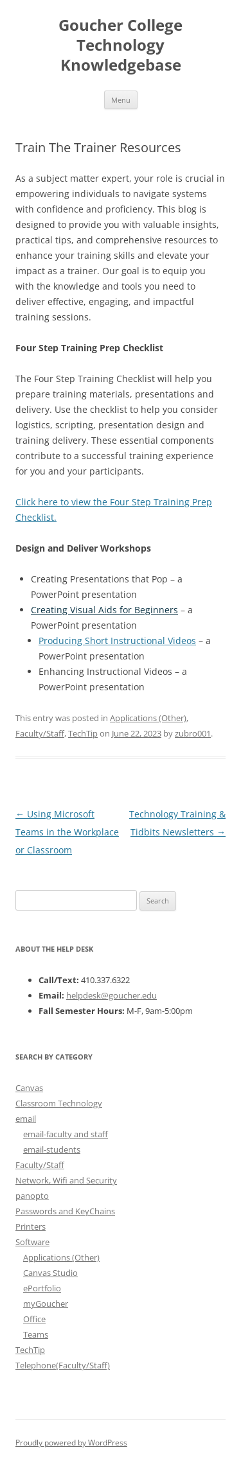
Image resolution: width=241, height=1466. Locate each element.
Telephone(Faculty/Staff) (62, 1365)
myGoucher (45, 1303)
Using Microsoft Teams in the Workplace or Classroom (67, 832)
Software (32, 1242)
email (25, 1118)
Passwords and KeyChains (65, 1211)
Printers (30, 1226)
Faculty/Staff (39, 733)
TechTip (83, 733)
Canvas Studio (50, 1272)
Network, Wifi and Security (66, 1180)
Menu (120, 100)
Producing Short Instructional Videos (117, 640)
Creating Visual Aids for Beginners (104, 610)
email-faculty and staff (65, 1134)
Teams (35, 1334)
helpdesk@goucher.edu (111, 995)
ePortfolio (42, 1288)
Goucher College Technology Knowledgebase (120, 45)
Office (34, 1319)
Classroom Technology (58, 1103)
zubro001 (193, 733)
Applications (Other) (148, 718)
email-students (51, 1149)
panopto (32, 1195)
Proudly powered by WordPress (71, 1442)
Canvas (29, 1088)
